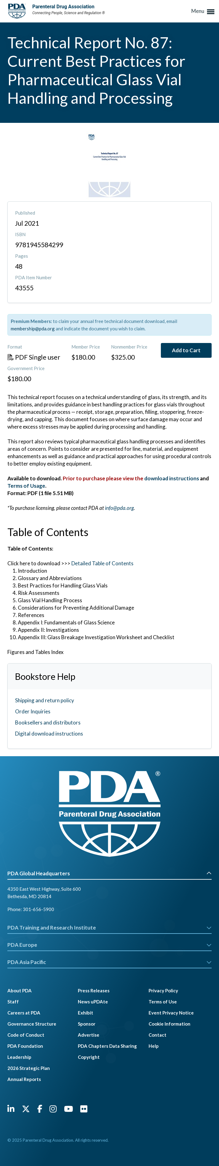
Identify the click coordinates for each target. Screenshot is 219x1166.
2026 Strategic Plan (28, 1068)
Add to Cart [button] (186, 350)
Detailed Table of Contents (102, 563)
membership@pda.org (33, 328)
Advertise (88, 1035)
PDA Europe (109, 945)
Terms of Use (163, 1001)
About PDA (19, 990)
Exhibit (85, 1012)
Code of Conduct (25, 1035)
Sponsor (86, 1024)
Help (154, 1046)
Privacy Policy (163, 990)
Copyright (89, 1057)
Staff (13, 1001)
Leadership (19, 1057)
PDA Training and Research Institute (109, 927)
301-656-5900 (38, 909)
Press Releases (94, 990)
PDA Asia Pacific (109, 962)
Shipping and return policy (44, 700)
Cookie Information (169, 1024)
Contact (157, 1035)
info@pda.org (119, 508)
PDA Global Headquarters (109, 873)
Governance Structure (31, 1024)
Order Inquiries (32, 711)
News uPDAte (93, 1001)
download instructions (172, 478)
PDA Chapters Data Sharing (107, 1046)
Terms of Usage (26, 485)
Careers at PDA (23, 1012)
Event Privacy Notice (171, 1012)
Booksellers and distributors (48, 722)
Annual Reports (24, 1079)
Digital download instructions (49, 733)
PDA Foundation (25, 1046)
